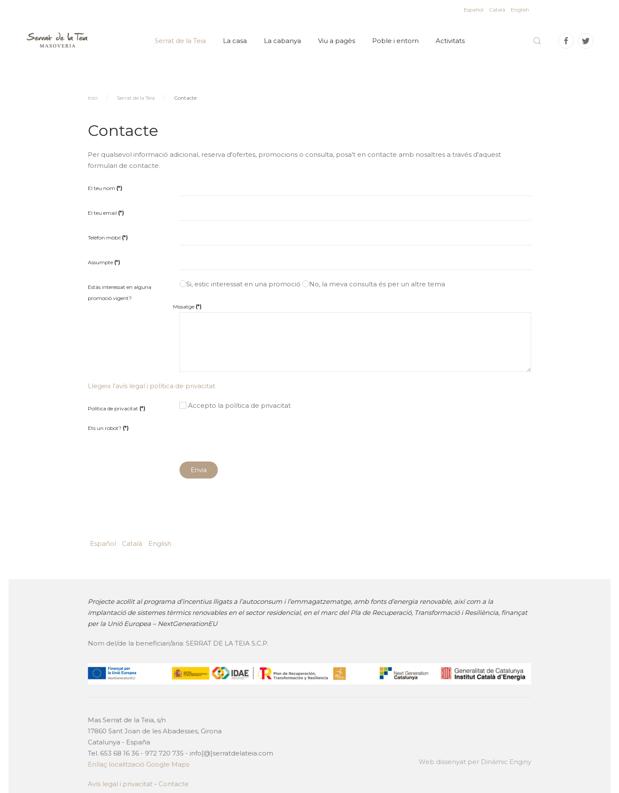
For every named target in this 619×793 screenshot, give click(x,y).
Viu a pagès (336, 41)
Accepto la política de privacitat (235, 405)
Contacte (173, 784)
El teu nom (105, 188)
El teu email (106, 213)
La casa (235, 41)
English (520, 9)
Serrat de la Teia (180, 41)
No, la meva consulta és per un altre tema (373, 284)
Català (497, 9)
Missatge (187, 306)
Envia (199, 470)
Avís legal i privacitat (119, 784)
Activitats (450, 41)
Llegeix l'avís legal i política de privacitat (151, 386)
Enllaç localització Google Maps (137, 764)
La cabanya (282, 41)
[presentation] (244, 436)
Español (474, 9)
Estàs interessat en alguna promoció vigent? (119, 292)
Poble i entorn (395, 41)
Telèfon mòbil (108, 237)
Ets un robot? (108, 428)
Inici (93, 98)
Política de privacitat (116, 408)
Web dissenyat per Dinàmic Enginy (474, 762)
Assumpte (104, 262)
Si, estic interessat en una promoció (240, 284)
